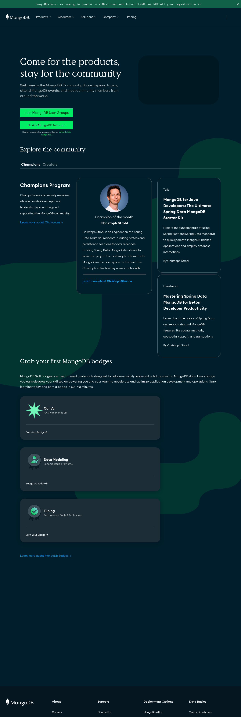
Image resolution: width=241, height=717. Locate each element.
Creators (50, 164)
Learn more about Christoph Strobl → (107, 281)
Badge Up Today (36, 483)
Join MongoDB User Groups (47, 112)
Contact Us (105, 712)
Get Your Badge (36, 432)
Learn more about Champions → (41, 222)
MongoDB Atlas (153, 712)
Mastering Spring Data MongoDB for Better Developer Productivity (185, 302)
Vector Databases (200, 712)
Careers (57, 712)
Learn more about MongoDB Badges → (45, 555)
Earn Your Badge (37, 534)
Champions (30, 164)
